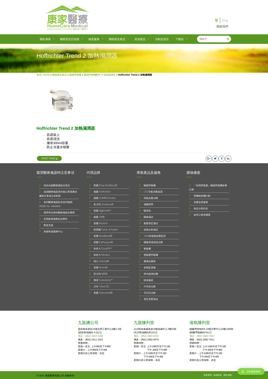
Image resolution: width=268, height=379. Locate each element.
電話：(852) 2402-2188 (90, 335)
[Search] (228, 38)
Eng (225, 20)
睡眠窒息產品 (59, 73)
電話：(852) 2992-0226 (146, 335)
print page (49, 157)
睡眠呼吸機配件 (92, 73)
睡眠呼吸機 (75, 73)
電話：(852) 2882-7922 (201, 335)
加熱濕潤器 (109, 73)
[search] (210, 38)
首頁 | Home (43, 73)
